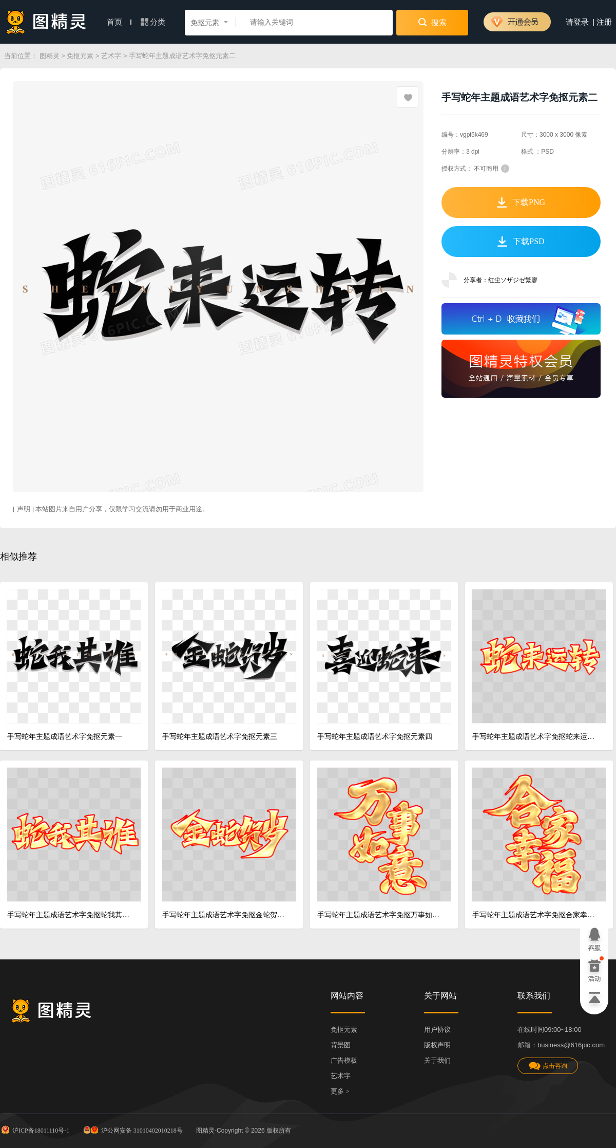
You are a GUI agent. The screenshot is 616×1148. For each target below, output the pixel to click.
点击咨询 (547, 1066)
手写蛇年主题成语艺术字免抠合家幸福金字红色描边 (535, 915)
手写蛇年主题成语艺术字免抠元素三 (219, 736)
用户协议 (437, 1029)
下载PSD (520, 241)
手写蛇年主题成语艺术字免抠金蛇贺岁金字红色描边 (225, 915)
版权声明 (437, 1045)
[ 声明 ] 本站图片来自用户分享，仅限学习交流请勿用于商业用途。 (111, 509)
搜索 (432, 22)
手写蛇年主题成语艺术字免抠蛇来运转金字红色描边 (535, 736)
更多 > (340, 1091)
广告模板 (344, 1060)
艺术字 (111, 56)
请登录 (577, 22)
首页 (119, 22)
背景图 (341, 1045)
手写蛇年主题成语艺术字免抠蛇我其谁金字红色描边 (70, 915)
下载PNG (521, 202)
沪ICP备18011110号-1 (34, 1129)
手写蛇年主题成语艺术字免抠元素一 (64, 736)
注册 (604, 22)
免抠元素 (80, 56)
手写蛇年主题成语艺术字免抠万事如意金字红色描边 (380, 915)
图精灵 (50, 56)
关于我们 (437, 1060)
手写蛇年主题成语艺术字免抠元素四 (374, 736)
